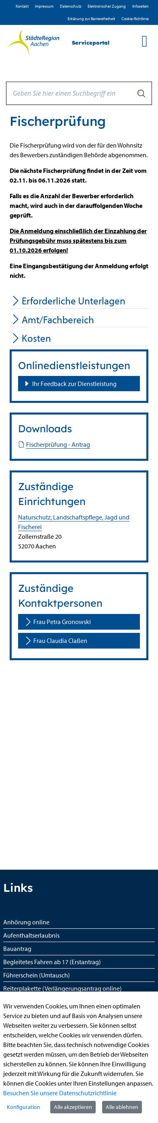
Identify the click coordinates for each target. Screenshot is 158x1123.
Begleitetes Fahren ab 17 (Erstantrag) (52, 962)
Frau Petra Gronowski (57, 622)
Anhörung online (26, 922)
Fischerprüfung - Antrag (54, 444)
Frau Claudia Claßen (55, 641)
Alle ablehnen (122, 1107)
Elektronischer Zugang (107, 6)
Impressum (44, 6)
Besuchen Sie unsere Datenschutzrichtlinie (60, 1093)
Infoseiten (140, 6)
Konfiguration (23, 1107)
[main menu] (144, 41)
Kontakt (22, 6)
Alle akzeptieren (73, 1107)
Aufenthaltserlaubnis (31, 935)
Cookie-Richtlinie (135, 18)
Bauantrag (17, 948)
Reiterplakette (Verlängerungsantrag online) (62, 988)
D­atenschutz (70, 6)
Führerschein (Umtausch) (36, 975)
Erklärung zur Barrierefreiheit (91, 18)
